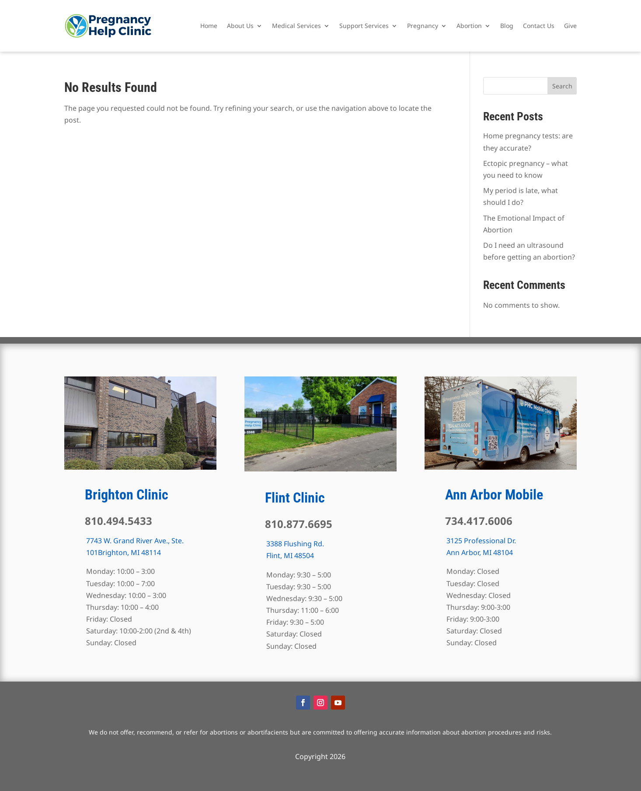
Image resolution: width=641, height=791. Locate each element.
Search (562, 86)
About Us (240, 25)
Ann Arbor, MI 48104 (479, 552)
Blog (506, 25)
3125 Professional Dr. (481, 540)
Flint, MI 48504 (290, 555)
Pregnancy (422, 25)
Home (208, 25)
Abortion (469, 25)
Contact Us (538, 25)
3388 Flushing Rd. (295, 543)
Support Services (364, 25)
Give (570, 25)
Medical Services (296, 25)
